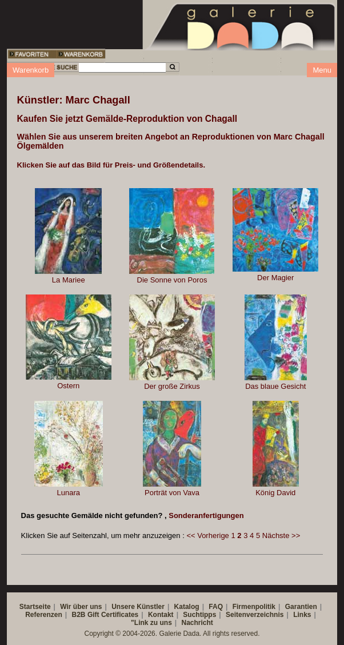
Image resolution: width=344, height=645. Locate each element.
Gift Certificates (112, 615)
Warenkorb (31, 70)
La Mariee (68, 280)
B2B (79, 615)
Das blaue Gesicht (275, 386)
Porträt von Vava (172, 492)
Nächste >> (281, 535)
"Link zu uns (151, 623)
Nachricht (197, 623)
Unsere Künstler (138, 607)
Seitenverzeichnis (254, 615)
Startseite (35, 607)
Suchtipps (199, 615)
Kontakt (161, 615)
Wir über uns (81, 607)
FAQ (216, 607)
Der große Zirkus (172, 386)
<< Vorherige (207, 535)
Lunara (68, 492)
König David (275, 492)
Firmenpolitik (254, 607)
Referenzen (43, 615)
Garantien (301, 607)
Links (302, 615)
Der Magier (275, 277)
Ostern (68, 385)
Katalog (186, 607)
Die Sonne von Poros (172, 280)
